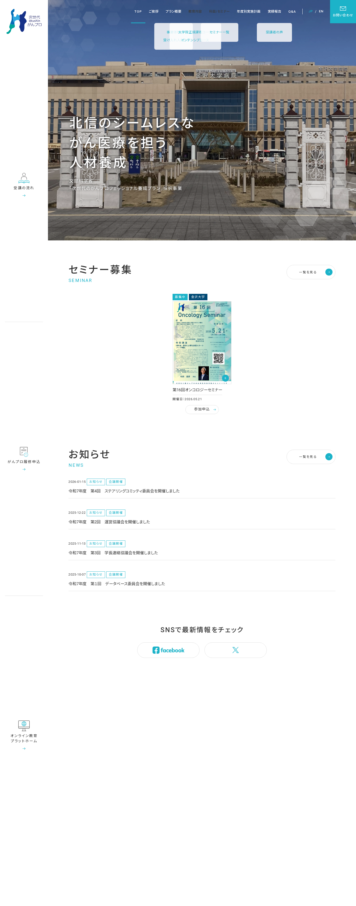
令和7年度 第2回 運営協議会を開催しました (109, 522)
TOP (138, 11)
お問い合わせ (343, 11)
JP (311, 11)
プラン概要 (173, 11)
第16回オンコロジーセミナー (197, 390)
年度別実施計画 (249, 11)
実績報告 (274, 11)
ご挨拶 (153, 11)
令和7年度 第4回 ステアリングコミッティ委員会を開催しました (123, 491)
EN (321, 11)
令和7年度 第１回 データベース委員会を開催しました (116, 583)
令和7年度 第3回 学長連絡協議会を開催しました (113, 553)
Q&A (292, 11)
